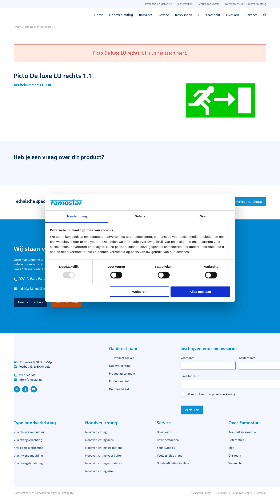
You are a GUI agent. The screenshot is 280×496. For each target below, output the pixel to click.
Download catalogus (247, 201)
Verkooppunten (209, 4)
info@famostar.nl (30, 379)
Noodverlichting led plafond (104, 447)
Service (164, 15)
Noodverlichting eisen (100, 471)
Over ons (232, 15)
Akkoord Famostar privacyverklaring (211, 394)
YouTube (34, 389)
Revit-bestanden (168, 440)
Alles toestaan (200, 291)
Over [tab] (203, 216)
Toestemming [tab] (77, 216)
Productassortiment (122, 373)
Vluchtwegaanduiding (28, 455)
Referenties (185, 4)
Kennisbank (183, 15)
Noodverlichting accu (99, 440)
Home (98, 15)
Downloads (164, 432)
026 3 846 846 (27, 375)
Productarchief (119, 381)
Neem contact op (30, 302)
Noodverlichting (121, 15)
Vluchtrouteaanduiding (29, 432)
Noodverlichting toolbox (173, 463)
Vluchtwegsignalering (28, 463)
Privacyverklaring (200, 493)
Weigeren (139, 291)
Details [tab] (140, 216)
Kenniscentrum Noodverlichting (245, 4)
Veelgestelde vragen (170, 455)
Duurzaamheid (209, 15)
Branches (145, 15)
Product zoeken (124, 358)
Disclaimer (221, 493)
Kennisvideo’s (166, 447)
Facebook (25, 389)
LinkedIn (17, 389)
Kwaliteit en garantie (158, 4)
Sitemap (261, 493)
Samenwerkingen (242, 493)
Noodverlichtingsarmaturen (103, 463)
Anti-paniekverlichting (28, 447)
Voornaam (188, 358)
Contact (251, 15)
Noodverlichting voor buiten (104, 455)
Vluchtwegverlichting (28, 440)
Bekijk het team (66, 302)
